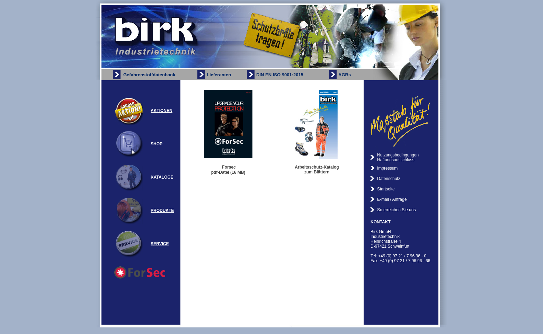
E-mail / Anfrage (392, 199)
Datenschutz (388, 178)
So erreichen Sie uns (396, 209)
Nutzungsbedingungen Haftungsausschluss (398, 157)
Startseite (386, 189)
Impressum (387, 168)
